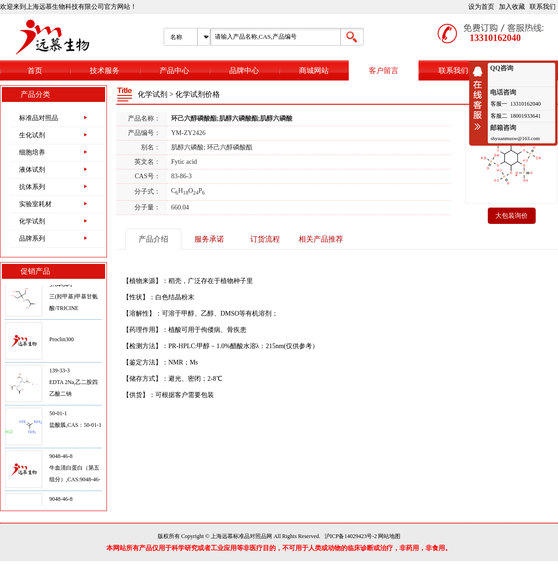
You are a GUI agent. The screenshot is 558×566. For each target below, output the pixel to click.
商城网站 (314, 70)
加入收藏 (512, 6)
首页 (34, 70)
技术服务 (105, 70)
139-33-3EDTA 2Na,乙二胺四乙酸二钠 (73, 384)
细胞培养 (32, 152)
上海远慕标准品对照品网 (241, 536)
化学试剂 (32, 221)
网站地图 (389, 536)
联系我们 (543, 6)
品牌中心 (244, 70)
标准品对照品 (38, 118)
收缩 (480, 98)
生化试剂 (32, 135)
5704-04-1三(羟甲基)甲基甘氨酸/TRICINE (73, 299)
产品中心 (174, 70)
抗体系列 (32, 186)
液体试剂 (32, 169)
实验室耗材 (35, 204)
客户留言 (384, 70)
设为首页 (481, 6)
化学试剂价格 (197, 94)
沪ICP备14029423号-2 (351, 536)
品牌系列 (32, 238)
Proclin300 (61, 341)
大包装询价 (511, 215)
